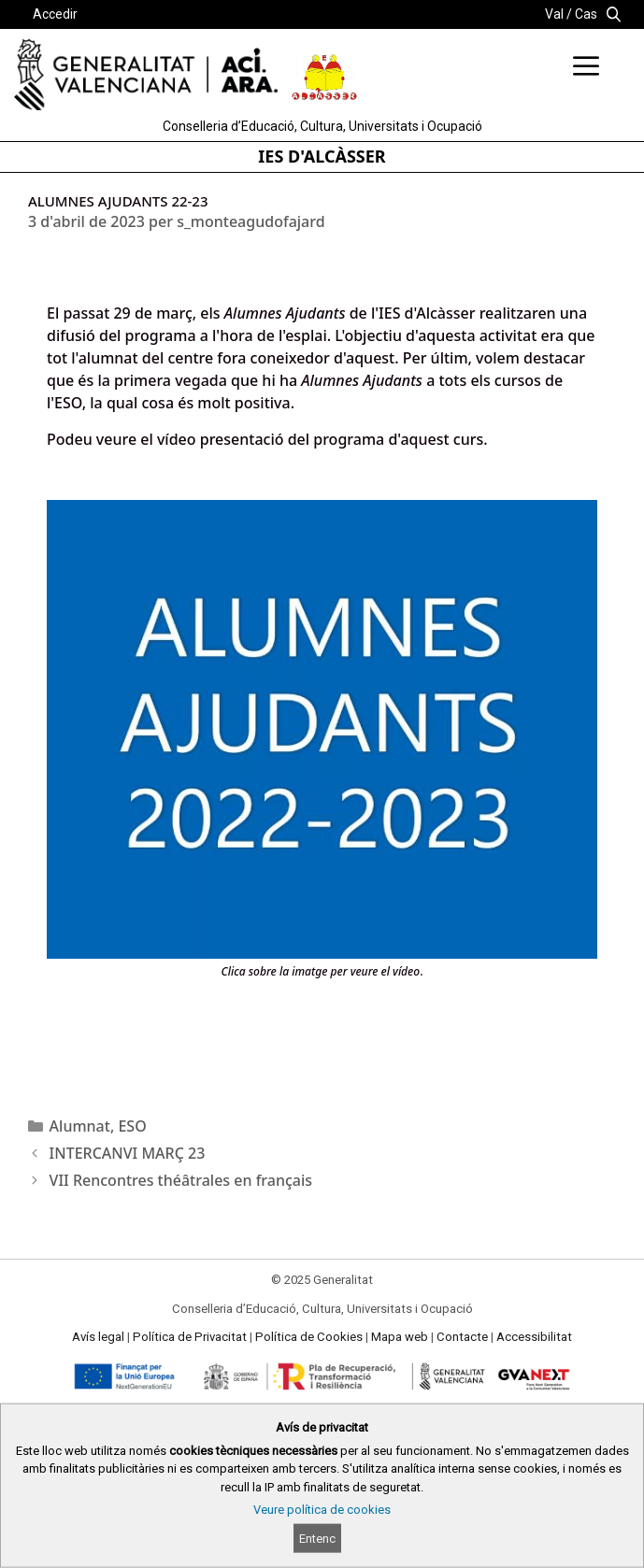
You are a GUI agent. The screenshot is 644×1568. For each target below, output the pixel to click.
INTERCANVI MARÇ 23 (128, 1153)
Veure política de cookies (322, 1510)
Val (554, 14)
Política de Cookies (309, 1337)
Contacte (462, 1337)
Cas (586, 14)
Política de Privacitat (190, 1337)
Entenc (317, 1539)
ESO (132, 1126)
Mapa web (399, 1337)
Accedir (55, 14)
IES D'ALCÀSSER (321, 156)
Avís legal (98, 1337)
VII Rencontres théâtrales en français (181, 1180)
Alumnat (80, 1126)
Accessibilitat (534, 1337)
